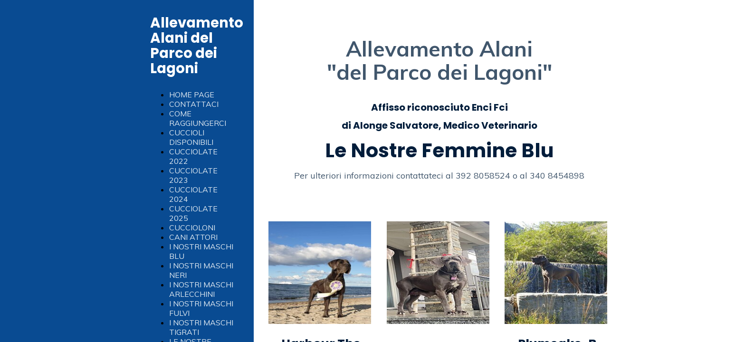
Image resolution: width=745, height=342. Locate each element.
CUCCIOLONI (192, 227)
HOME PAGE (191, 94)
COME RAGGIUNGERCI (197, 118)
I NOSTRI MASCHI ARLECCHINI (201, 289)
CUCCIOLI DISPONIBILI (191, 137)
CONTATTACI (194, 104)
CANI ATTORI (193, 237)
